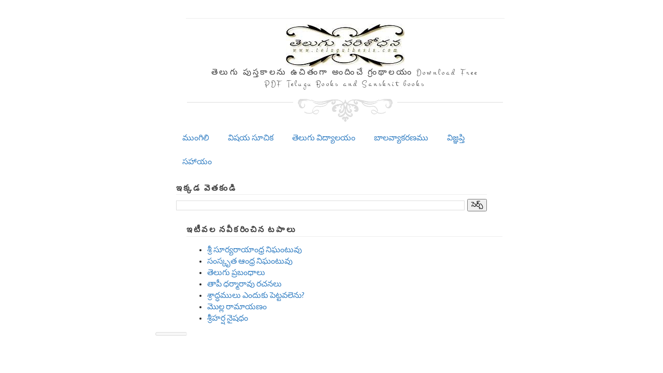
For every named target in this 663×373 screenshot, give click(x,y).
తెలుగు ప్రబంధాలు (236, 273)
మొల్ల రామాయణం (237, 307)
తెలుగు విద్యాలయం (323, 138)
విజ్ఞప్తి (456, 138)
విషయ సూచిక (250, 138)
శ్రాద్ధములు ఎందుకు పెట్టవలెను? (256, 295)
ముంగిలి (195, 138)
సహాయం (197, 162)
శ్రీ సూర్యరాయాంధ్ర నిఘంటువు (254, 250)
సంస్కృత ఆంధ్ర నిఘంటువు (250, 261)
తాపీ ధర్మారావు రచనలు (244, 284)
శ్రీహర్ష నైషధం (227, 318)
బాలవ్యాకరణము (401, 138)
